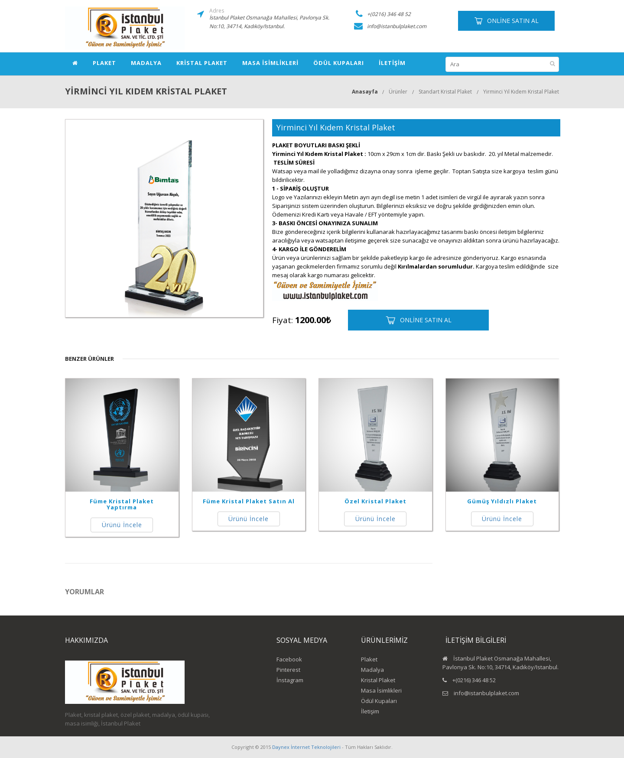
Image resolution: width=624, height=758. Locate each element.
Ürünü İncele (122, 525)
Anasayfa (365, 91)
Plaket (104, 63)
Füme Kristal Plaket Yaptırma (122, 504)
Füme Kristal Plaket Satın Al (249, 501)
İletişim (392, 63)
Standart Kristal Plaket (445, 91)
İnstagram (289, 680)
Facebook (289, 659)
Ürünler (398, 91)
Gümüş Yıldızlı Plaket (502, 501)
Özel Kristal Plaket (375, 501)
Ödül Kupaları (338, 63)
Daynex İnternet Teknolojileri (306, 747)
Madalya (146, 63)
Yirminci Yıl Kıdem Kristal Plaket (521, 91)
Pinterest (288, 670)
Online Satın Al (506, 20)
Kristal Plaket (202, 63)
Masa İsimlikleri (270, 63)
